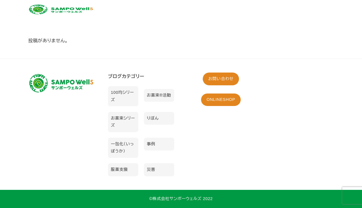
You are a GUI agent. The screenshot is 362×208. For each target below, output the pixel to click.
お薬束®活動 (159, 95)
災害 (151, 169)
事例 (151, 144)
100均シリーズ (122, 96)
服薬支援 (119, 169)
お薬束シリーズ (123, 122)
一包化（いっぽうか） (122, 148)
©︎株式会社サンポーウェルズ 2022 (181, 198)
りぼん (153, 118)
